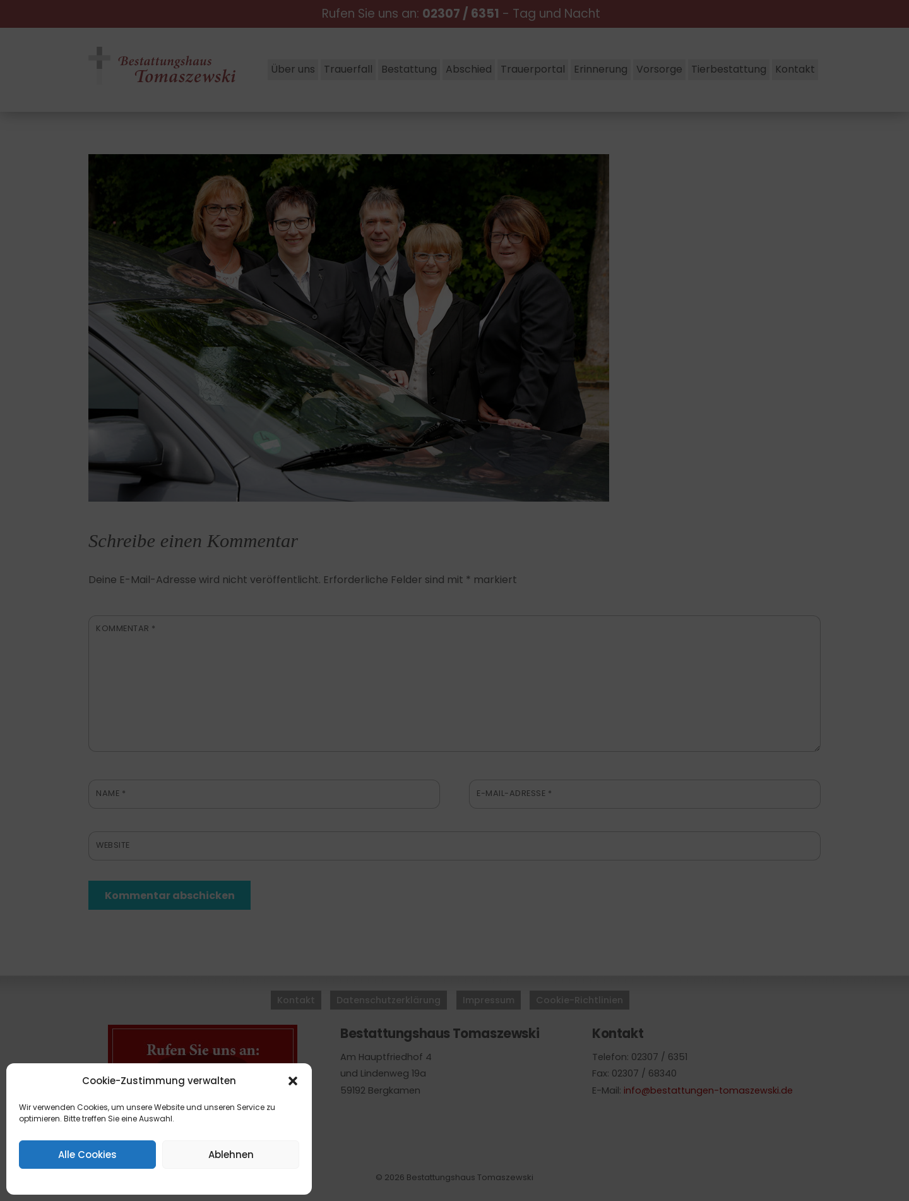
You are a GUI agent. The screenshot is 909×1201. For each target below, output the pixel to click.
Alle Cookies (87, 1154)
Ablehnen (231, 1154)
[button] (293, 1081)
